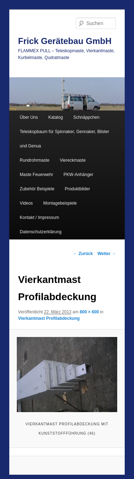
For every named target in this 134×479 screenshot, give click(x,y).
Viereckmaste (72, 160)
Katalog (55, 117)
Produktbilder (77, 188)
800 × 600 (89, 311)
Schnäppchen (86, 117)
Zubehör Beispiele (37, 188)
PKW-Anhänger (78, 174)
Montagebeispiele (60, 203)
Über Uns (29, 117)
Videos (26, 203)
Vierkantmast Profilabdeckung (49, 318)
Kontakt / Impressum (39, 217)
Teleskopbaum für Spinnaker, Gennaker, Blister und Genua (64, 138)
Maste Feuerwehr (36, 174)
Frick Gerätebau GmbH (64, 41)
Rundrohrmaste (34, 160)
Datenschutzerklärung (40, 231)
